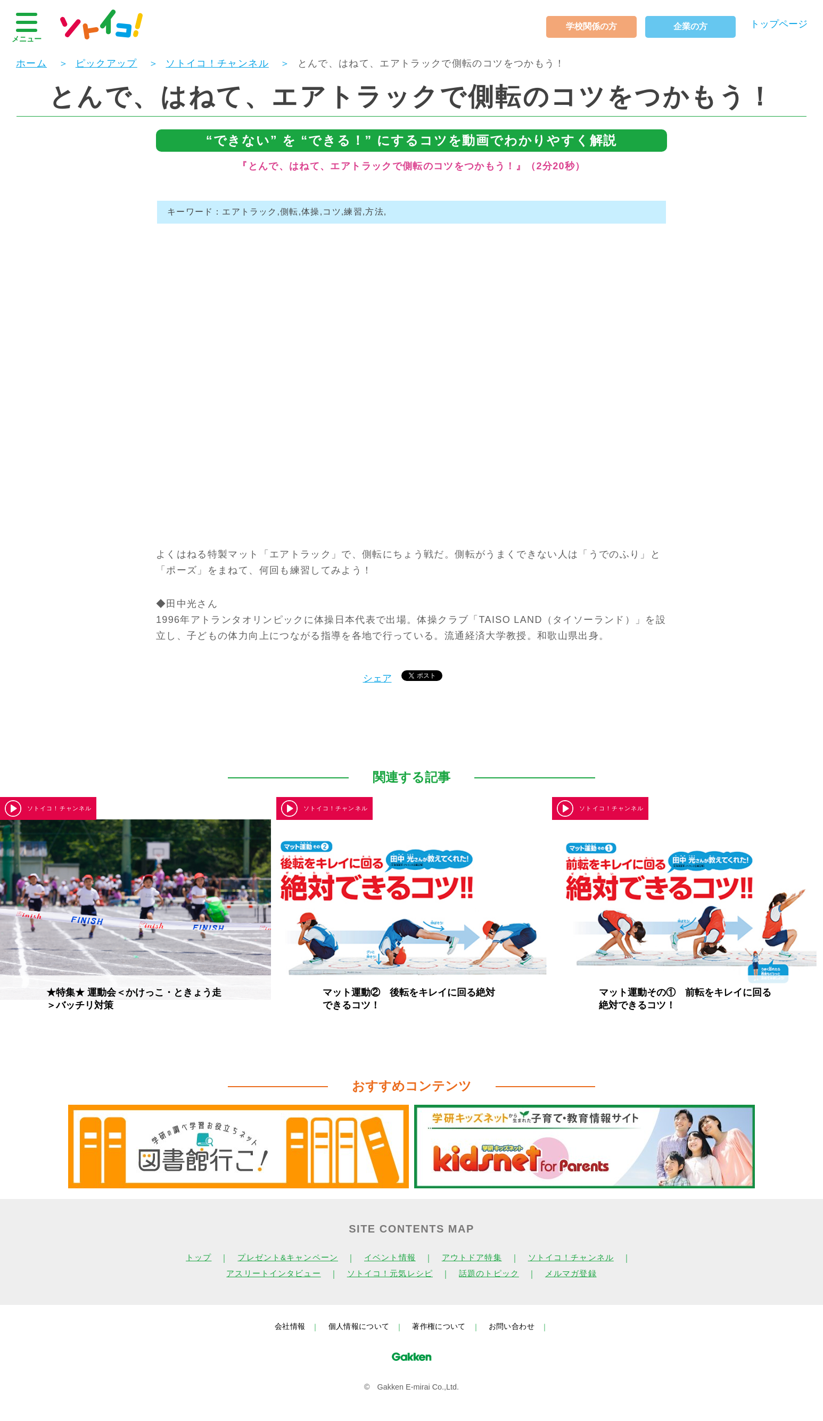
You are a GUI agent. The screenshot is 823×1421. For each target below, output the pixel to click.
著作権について (438, 1326)
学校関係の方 (591, 26)
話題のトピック (489, 1273)
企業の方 (690, 26)
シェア (377, 678)
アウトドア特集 (472, 1257)
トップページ (779, 24)
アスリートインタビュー (273, 1273)
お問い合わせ (511, 1326)
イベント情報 (390, 1257)
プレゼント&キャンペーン (287, 1257)
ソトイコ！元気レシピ (390, 1273)
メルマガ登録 (571, 1273)
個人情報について (359, 1326)
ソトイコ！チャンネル (571, 1257)
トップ (198, 1257)
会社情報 (290, 1326)
